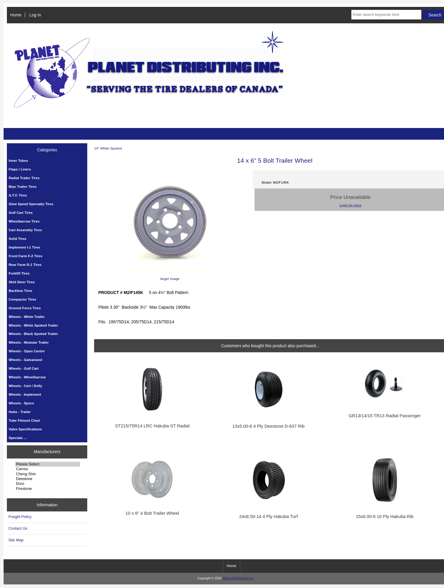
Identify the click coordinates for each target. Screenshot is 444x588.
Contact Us (17, 528)
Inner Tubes (18, 160)
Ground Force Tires (25, 308)
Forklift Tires (19, 273)
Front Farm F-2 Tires (25, 256)
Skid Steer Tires (22, 282)
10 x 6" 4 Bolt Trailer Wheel (152, 513)
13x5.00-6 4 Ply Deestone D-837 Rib (268, 426)
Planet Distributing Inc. (238, 578)
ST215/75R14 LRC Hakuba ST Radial (152, 426)
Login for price (350, 205)
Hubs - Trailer (20, 412)
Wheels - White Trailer (27, 317)
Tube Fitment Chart (24, 420)
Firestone (47, 488)
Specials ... (18, 438)
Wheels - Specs (21, 403)
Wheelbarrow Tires (24, 221)
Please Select (47, 464)
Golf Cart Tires (21, 212)
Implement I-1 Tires (24, 247)
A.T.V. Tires (18, 195)
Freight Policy (19, 516)
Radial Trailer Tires (24, 178)
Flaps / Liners (20, 169)
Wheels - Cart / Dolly (25, 386)
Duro (47, 483)
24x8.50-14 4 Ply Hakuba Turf (268, 516)
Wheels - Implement (25, 394)
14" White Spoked (108, 148)
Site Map (15, 540)
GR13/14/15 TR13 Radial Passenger (385, 415)
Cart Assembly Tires (25, 230)
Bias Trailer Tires (22, 186)
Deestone (47, 478)
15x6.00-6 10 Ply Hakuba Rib (385, 516)
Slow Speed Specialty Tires (31, 204)
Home (15, 15)
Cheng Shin (47, 474)
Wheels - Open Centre (27, 351)
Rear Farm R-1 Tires (25, 264)
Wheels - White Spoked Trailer (33, 325)
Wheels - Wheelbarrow (27, 377)
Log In (35, 15)
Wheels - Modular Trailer (29, 342)
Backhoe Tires (20, 291)
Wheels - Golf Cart (24, 368)
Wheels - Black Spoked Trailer (33, 334)
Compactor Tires (22, 299)
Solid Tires (17, 238)
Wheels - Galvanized (25, 360)
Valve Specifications (25, 429)
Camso (47, 469)
